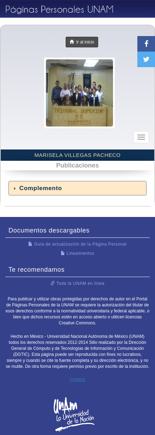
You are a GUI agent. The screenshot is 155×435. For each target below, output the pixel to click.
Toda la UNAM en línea (77, 283)
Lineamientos (77, 253)
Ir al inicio (82, 42)
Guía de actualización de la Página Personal (77, 244)
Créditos (77, 379)
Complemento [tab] (37, 188)
